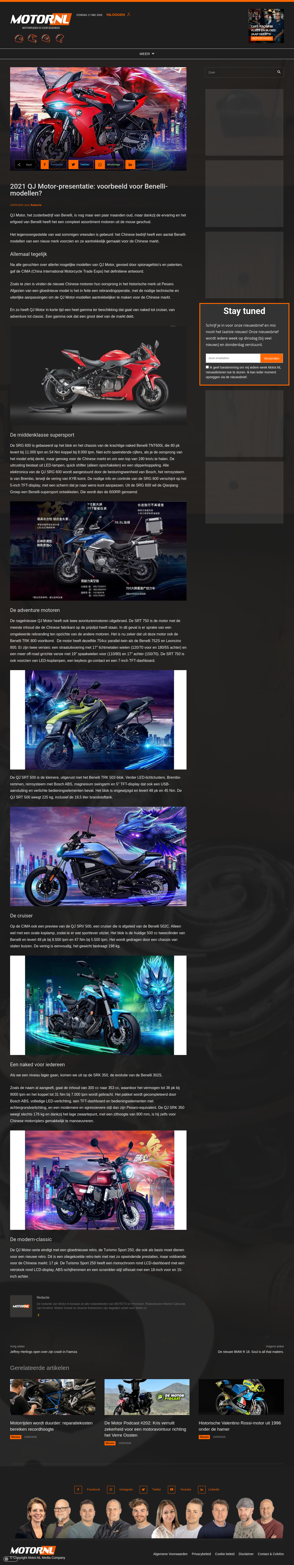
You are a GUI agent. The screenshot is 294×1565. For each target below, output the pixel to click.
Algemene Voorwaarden (170, 1553)
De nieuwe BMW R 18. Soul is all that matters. (251, 1352)
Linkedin (213, 1488)
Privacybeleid (201, 1553)
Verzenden (271, 358)
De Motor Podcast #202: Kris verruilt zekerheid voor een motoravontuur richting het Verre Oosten (141, 1429)
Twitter (155, 1488)
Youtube (183, 1488)
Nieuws (15, 1436)
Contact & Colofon (271, 1553)
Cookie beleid (225, 1553)
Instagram (125, 1488)
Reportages (261, 38)
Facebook (93, 1488)
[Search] (279, 72)
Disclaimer (246, 1553)
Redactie (36, 205)
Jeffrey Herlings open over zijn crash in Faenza (43, 1352)
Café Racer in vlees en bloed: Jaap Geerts (263, 30)
